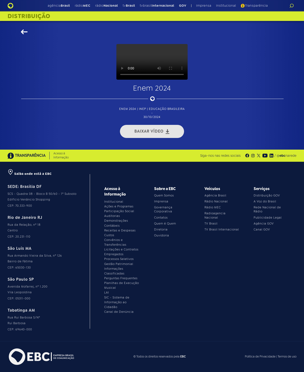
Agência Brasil (215, 195)
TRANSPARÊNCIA (27, 155)
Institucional (226, 6)
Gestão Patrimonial (118, 264)
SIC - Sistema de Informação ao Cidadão (116, 302)
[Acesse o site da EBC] (41, 356)
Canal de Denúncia (119, 312)
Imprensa (203, 6)
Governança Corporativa (163, 209)
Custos (109, 235)
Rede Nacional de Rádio (267, 209)
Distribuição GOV (267, 195)
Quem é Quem (165, 223)
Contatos (161, 218)
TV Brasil (211, 223)
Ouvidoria (161, 235)
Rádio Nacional (216, 201)
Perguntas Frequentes (121, 278)
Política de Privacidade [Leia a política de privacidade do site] (260, 356)
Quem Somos (164, 195)
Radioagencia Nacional (215, 215)
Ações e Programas (118, 206)
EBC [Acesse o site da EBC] (183, 356)
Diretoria (161, 229)
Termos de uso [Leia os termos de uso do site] (287, 356)
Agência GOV (264, 223)
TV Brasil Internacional (221, 229)
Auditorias (112, 216)
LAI (106, 292)
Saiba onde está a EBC (30, 174)
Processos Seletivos (119, 259)
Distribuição (29, 16)
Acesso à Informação (61, 155)
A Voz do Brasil (265, 201)
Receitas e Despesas (120, 230)
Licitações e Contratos (121, 249)
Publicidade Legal (268, 218)
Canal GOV (262, 229)
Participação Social (119, 211)
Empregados (114, 254)
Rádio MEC (212, 207)
